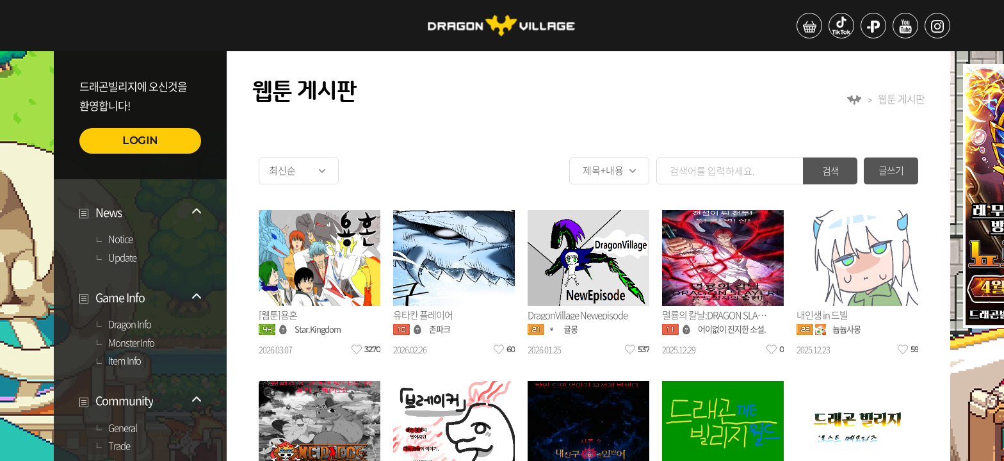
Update (122, 258)
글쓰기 (890, 170)
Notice (120, 239)
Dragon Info (129, 324)
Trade (119, 446)
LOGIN (140, 140)
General (122, 428)
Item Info (124, 361)
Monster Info (131, 343)
